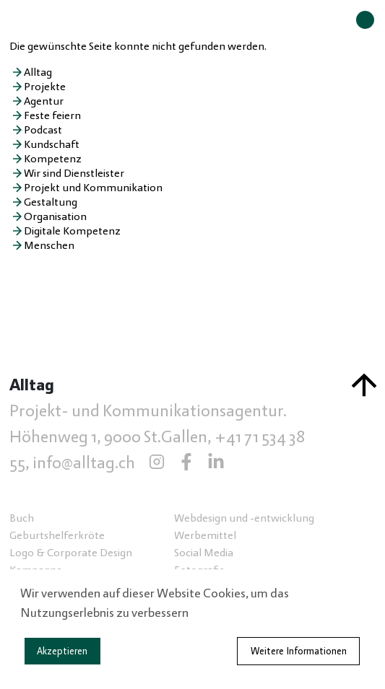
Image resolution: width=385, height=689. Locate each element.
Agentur (44, 101)
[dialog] (192, 629)
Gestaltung (50, 202)
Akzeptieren (62, 651)
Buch (21, 518)
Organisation (55, 216)
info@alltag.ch (84, 463)
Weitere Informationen (299, 651)
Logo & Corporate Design (70, 552)
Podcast (43, 129)
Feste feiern (52, 115)
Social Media (203, 552)
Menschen (49, 245)
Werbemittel (205, 535)
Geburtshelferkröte (57, 535)
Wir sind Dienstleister (74, 173)
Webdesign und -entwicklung (244, 518)
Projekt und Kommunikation (93, 187)
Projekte (45, 86)
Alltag (38, 72)
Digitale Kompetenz (72, 230)
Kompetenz (53, 158)
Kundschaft (51, 144)
